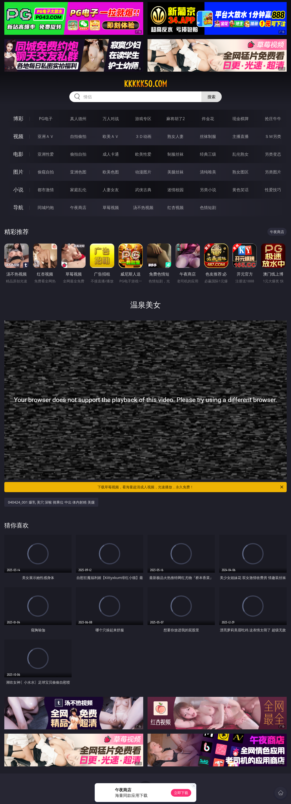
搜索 (211, 97)
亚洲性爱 (46, 154)
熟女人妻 (175, 136)
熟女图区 (240, 172)
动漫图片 (143, 172)
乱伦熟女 (240, 154)
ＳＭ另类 (273, 136)
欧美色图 (111, 172)
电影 (18, 154)
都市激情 (46, 189)
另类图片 (273, 172)
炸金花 (208, 118)
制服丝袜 (175, 154)
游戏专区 (143, 118)
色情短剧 (208, 207)
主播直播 (240, 136)
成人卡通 (111, 154)
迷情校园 (175, 189)
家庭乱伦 (78, 189)
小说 (18, 189)
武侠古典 (143, 189)
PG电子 (45, 118)
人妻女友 (111, 189)
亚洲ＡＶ (46, 136)
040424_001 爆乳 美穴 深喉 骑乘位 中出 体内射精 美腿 (51, 502)
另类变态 (273, 154)
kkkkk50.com (145, 84)
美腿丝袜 (175, 172)
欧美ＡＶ (111, 136)
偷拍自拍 (78, 154)
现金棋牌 (240, 118)
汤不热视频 (143, 207)
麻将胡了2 (175, 118)
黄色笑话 (240, 189)
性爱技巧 (273, 189)
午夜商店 (78, 207)
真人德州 (78, 118)
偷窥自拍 (46, 172)
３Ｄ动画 (143, 136)
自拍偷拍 (78, 136)
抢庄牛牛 (273, 118)
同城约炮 (46, 207)
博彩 (18, 118)
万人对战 (111, 118)
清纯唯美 (208, 172)
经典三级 (208, 154)
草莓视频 (111, 207)
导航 (18, 207)
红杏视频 (175, 207)
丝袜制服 (208, 136)
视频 (18, 136)
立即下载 (181, 792)
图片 (18, 171)
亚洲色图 (78, 172)
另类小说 (208, 189)
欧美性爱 (143, 154)
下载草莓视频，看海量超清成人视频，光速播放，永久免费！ (191, 487)
